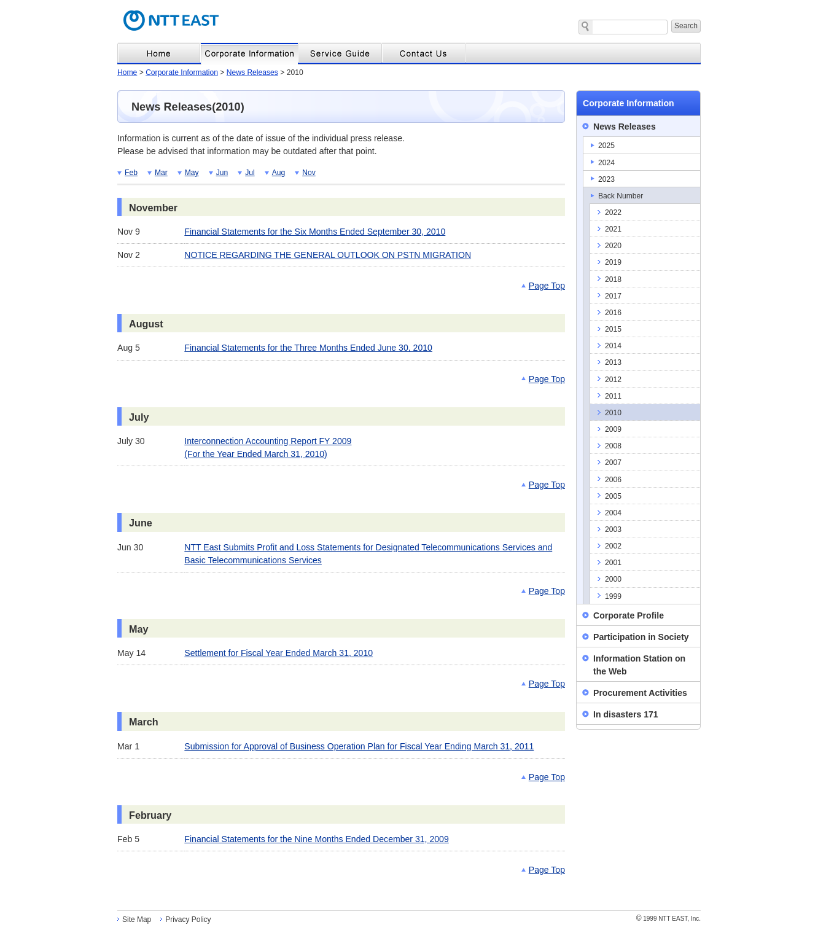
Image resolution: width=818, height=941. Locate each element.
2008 (613, 446)
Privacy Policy (188, 919)
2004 (613, 513)
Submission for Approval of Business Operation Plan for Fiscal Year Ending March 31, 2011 (359, 746)
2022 (613, 212)
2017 (613, 296)
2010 (613, 412)
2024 (606, 162)
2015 (613, 329)
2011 (613, 396)
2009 (613, 429)
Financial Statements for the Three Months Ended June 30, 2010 (308, 348)
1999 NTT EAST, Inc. (668, 918)
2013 (613, 362)
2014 (613, 346)
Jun (222, 172)
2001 (613, 562)
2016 (613, 312)
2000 (613, 579)
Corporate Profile (628, 615)
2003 (613, 529)
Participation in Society (641, 637)
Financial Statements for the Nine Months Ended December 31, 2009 (316, 839)
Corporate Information (182, 72)
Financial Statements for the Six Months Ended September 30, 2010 (314, 231)
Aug (279, 172)
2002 (613, 546)
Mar (161, 172)
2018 (613, 279)
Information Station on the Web (639, 665)
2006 (613, 479)
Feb (131, 172)
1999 (613, 596)
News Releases (252, 72)
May (192, 172)
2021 (613, 229)
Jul (249, 172)
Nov (309, 172)
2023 (606, 179)
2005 (613, 496)
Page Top (547, 286)
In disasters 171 (625, 714)
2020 (613, 245)
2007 (613, 462)
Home (127, 72)
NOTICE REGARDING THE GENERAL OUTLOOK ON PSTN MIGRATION (327, 255)
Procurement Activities (640, 693)
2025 (606, 145)
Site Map (136, 919)
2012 (613, 379)
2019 (613, 262)
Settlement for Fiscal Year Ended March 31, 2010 (278, 653)
